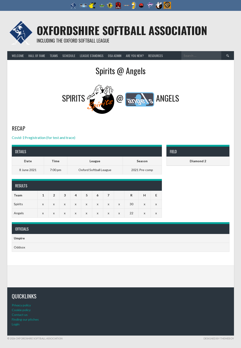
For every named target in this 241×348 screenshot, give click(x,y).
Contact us (20, 315)
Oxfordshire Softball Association (122, 30)
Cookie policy (21, 310)
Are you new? (135, 55)
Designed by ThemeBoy (219, 338)
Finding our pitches (25, 319)
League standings (91, 55)
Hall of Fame (36, 55)
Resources (155, 55)
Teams (54, 55)
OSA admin (114, 55)
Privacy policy (21, 305)
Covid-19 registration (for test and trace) (43, 137)
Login (15, 324)
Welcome (18, 55)
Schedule (68, 55)
